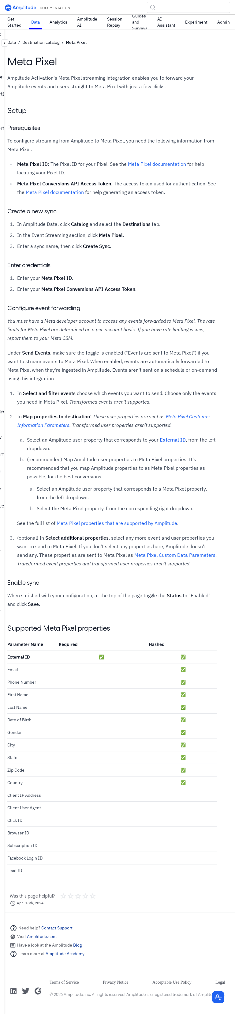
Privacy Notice (116, 982)
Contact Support (57, 928)
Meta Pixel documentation (157, 164)
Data (35, 22)
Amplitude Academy (65, 953)
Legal (220, 982)
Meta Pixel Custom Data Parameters (174, 555)
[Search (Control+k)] (188, 7)
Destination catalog (40, 42)
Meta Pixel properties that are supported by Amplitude (117, 523)
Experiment (196, 22)
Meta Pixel (76, 42)
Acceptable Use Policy (172, 982)
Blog (77, 945)
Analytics (58, 22)
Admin (223, 22)
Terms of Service (64, 982)
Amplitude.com (42, 936)
